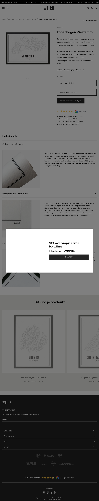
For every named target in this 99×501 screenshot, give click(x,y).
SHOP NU (69, 257)
